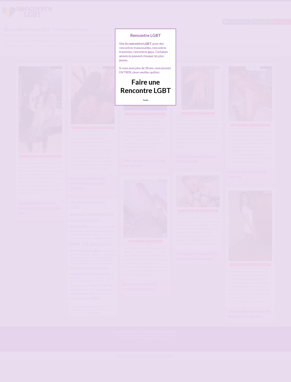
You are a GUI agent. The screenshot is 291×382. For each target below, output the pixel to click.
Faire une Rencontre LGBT (145, 86)
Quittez (145, 100)
